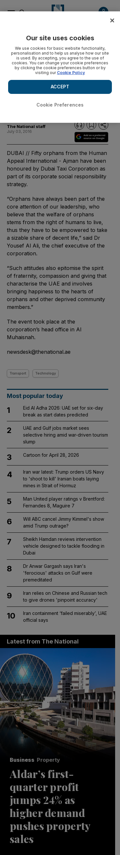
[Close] (112, 20)
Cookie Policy (71, 72)
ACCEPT (60, 86)
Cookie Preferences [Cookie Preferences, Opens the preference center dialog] (60, 105)
